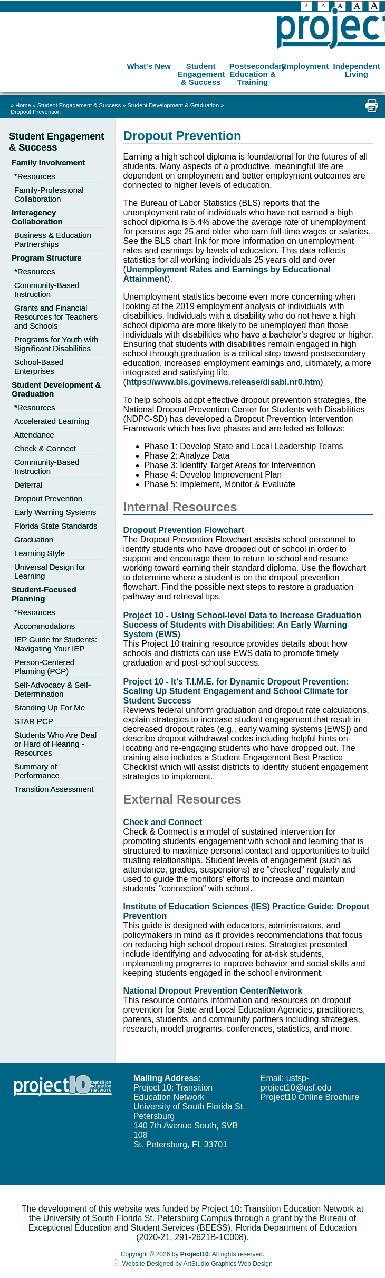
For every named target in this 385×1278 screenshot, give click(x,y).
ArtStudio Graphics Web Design (227, 1263)
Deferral (28, 484)
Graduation (33, 539)
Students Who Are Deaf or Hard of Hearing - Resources (55, 743)
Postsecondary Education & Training (253, 72)
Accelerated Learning (51, 421)
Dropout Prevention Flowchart (183, 530)
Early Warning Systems (55, 512)
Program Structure (47, 257)
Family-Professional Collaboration (49, 194)
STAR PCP (33, 721)
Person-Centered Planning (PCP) (44, 667)
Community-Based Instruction (46, 290)
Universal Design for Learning (49, 571)
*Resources (34, 176)
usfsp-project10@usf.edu (296, 1083)
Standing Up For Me (49, 707)
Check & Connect (45, 448)
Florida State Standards (56, 525)
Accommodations (44, 625)
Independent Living (356, 68)
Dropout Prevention (36, 111)
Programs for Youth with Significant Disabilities (56, 344)
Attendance (34, 434)
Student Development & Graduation (173, 105)
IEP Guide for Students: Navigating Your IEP (55, 644)
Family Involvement (48, 162)
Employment (305, 64)
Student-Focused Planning (44, 594)
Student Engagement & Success (201, 72)
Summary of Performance (37, 771)
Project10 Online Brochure (310, 1097)
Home (23, 105)
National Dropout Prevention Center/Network (213, 990)
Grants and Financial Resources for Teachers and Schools (56, 316)
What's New (149, 64)
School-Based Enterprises (38, 366)
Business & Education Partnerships (52, 240)
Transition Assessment (53, 789)
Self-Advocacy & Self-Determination (52, 689)
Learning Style (39, 553)
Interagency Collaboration (37, 217)
